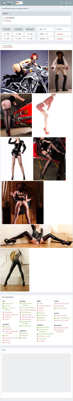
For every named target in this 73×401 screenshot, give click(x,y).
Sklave (41, 310)
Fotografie (8, 329)
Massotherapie (26, 315)
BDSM (41, 308)
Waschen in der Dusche (12, 338)
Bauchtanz (25, 335)
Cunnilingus (42, 338)
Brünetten (60, 39)
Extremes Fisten (61, 308)
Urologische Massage (29, 310)
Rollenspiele (43, 315)
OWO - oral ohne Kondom (10, 309)
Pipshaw (7, 340)
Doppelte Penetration (11, 315)
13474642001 (10, 18)
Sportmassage (26, 319)
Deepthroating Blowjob (46, 334)
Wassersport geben (62, 328)
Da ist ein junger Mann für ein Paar (12, 332)
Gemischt (60, 34)
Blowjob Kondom (44, 327)
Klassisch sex (9, 303)
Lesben (24, 338)
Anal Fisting (60, 306)
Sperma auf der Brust (63, 318)
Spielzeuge (8, 317)
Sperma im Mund (61, 315)
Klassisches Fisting (62, 303)
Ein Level (7, 306)
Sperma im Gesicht (62, 320)
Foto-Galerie (7, 46)
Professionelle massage (26, 304)
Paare (6, 335)
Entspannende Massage (26, 322)
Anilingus (42, 341)
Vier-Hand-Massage (28, 317)
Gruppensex (8, 312)
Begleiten (8, 327)
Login (68, 3)
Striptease (25, 333)
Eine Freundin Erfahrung (43, 330)
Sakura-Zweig (26, 326)
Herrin (41, 303)
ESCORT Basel (6, 8)
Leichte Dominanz (44, 306)
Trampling (42, 320)
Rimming (7, 342)
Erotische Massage (28, 307)
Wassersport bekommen (60, 331)
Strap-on (41, 313)
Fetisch (7, 319)
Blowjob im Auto (44, 336)
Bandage (41, 318)
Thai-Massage (26, 312)
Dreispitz (13, 8)
